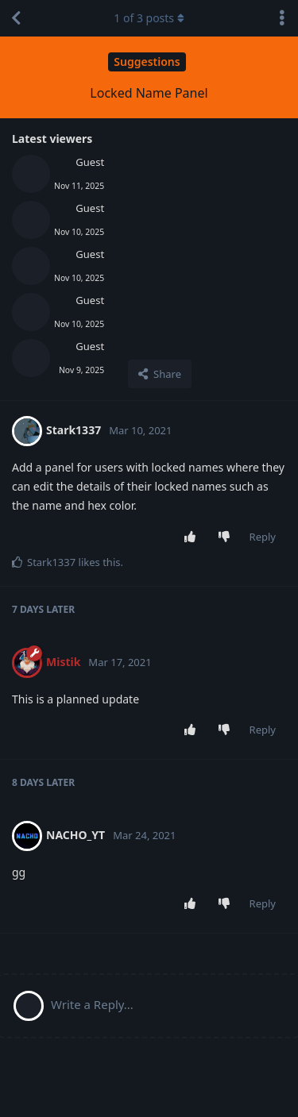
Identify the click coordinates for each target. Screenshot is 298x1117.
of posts (149, 17)
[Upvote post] (192, 537)
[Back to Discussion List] (16, 18)
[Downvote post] (227, 537)
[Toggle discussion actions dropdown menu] (282, 18)
